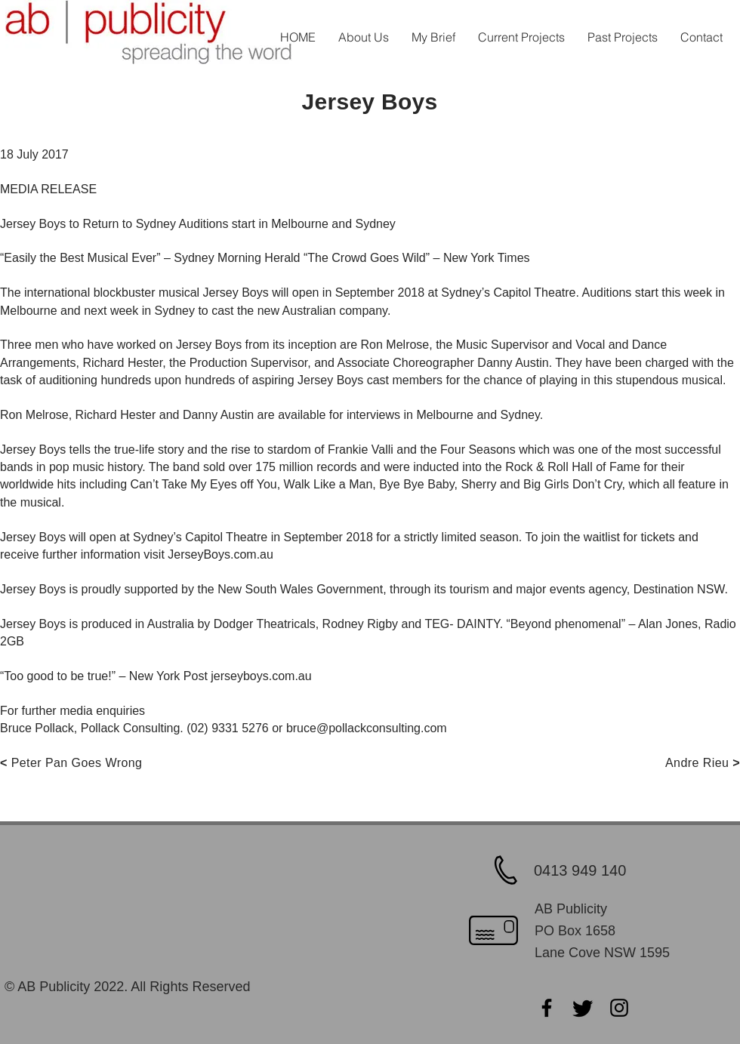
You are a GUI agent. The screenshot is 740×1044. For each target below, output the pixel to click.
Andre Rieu (697, 762)
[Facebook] (547, 1008)
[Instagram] (619, 1008)
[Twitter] (583, 1008)
